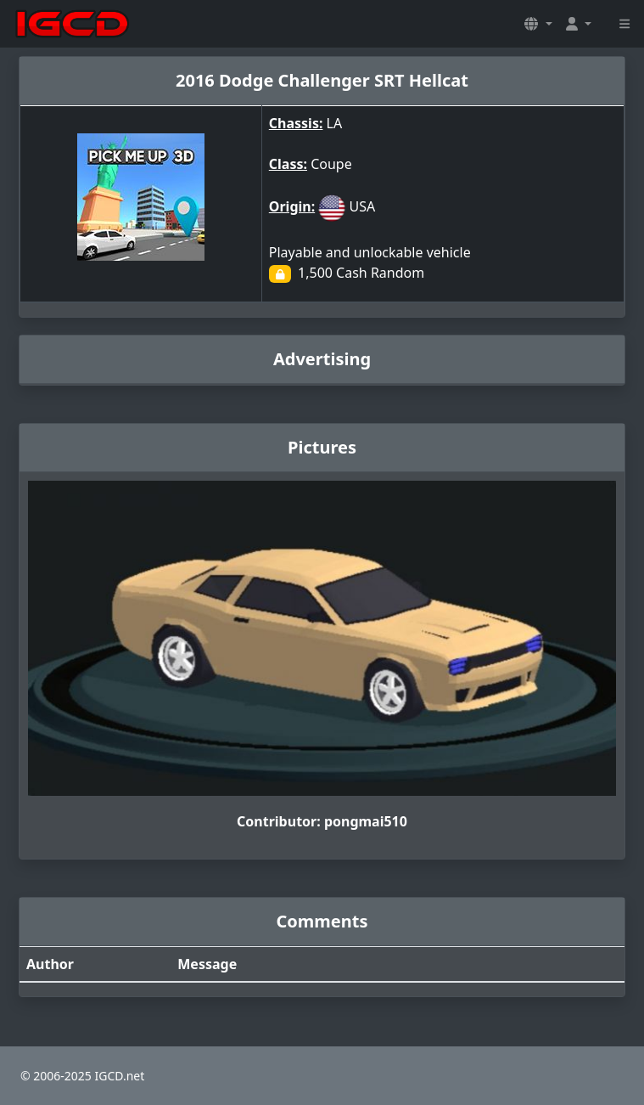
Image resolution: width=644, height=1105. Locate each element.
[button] (538, 24)
